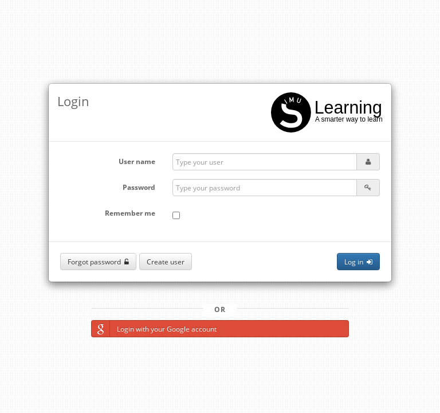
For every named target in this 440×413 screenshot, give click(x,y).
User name (137, 161)
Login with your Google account (154, 329)
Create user (165, 262)
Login (73, 101)
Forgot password (98, 262)
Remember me (130, 213)
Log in (358, 262)
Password (139, 187)
